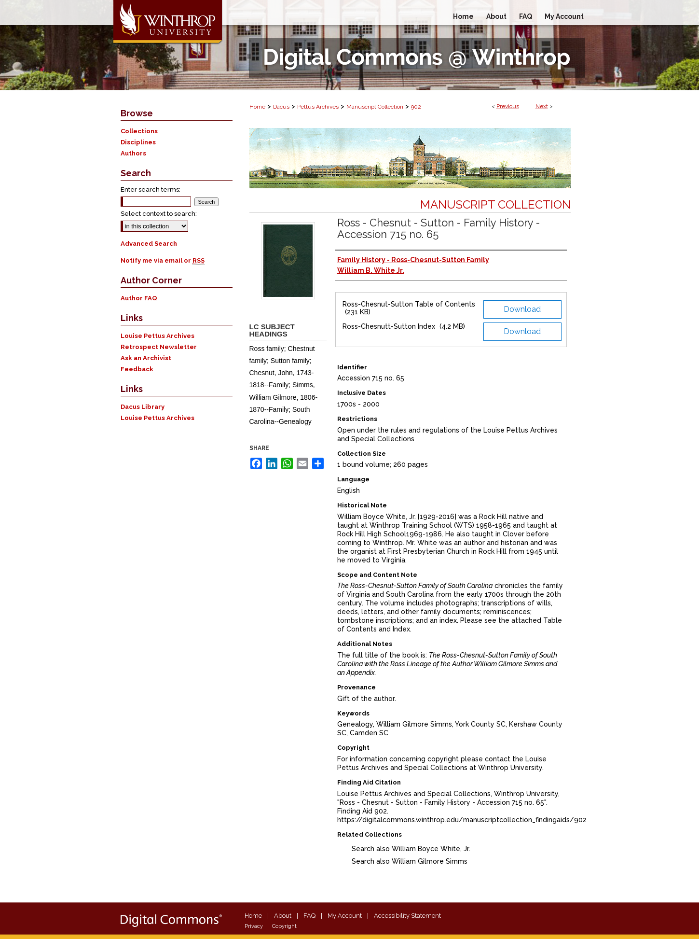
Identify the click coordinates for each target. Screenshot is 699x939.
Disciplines (138, 142)
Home (257, 106)
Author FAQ (139, 298)
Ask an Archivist (146, 358)
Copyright (284, 926)
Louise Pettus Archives (157, 335)
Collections (139, 131)
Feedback (137, 369)
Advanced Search (149, 243)
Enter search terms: (150, 189)
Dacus (281, 106)
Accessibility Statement (407, 915)
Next (541, 106)
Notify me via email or (163, 260)
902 (416, 106)
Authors (133, 153)
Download (522, 309)
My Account (345, 915)
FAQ (309, 915)
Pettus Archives (318, 106)
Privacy (254, 926)
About (282, 915)
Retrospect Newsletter (159, 346)
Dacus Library (142, 406)
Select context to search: (159, 213)
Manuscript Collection (374, 106)
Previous (507, 106)
